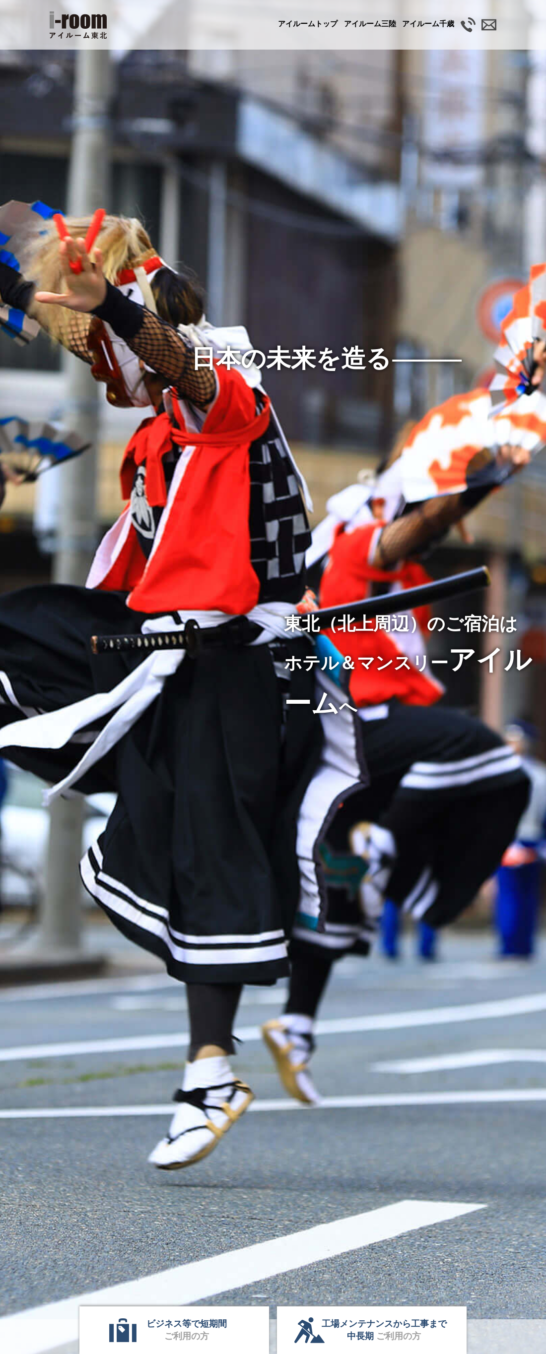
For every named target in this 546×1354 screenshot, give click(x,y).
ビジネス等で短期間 (186, 1330)
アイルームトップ (308, 23)
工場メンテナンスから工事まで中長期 (384, 1330)
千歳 (428, 23)
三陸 (370, 23)
